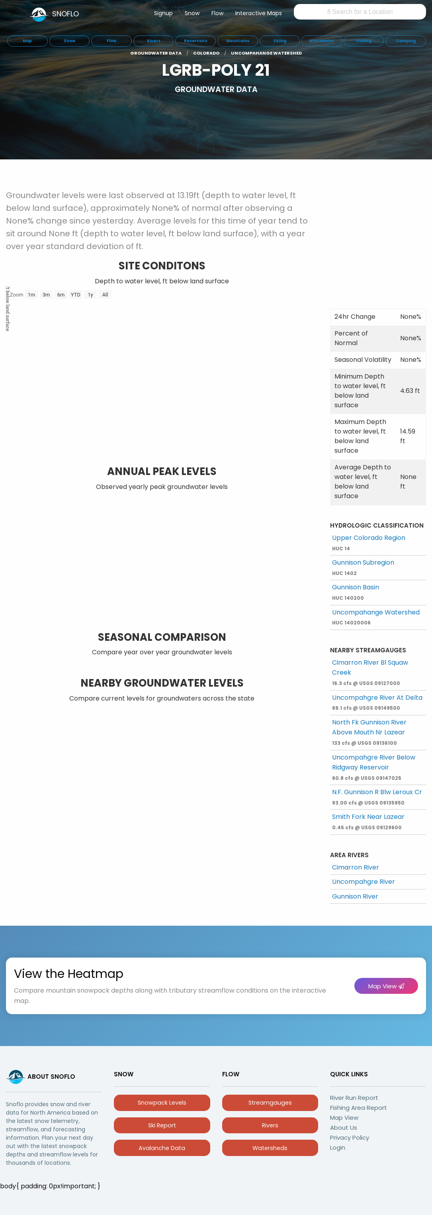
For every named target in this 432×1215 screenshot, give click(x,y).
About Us (343, 1128)
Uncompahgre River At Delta (377, 702)
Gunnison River (355, 896)
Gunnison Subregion (363, 567)
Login (337, 1147)
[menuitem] (163, 15)
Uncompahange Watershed (376, 617)
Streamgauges (270, 1103)
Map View (386, 986)
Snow (192, 13)
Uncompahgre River (363, 881)
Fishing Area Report (358, 1108)
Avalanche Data (162, 1148)
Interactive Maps (258, 13)
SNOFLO (65, 14)
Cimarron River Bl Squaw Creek (370, 672)
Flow (217, 13)
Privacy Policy (349, 1137)
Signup (163, 13)
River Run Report (354, 1098)
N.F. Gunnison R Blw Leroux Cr (377, 796)
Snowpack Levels (162, 1103)
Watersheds (269, 1148)
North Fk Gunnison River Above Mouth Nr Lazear (369, 732)
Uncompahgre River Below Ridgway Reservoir (373, 767)
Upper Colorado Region (368, 542)
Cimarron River (355, 867)
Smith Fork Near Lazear (368, 821)
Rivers (270, 1125)
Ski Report (162, 1125)
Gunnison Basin (355, 592)
